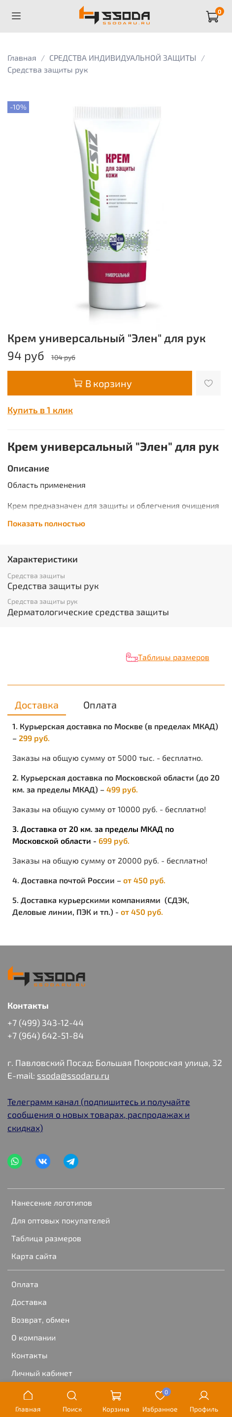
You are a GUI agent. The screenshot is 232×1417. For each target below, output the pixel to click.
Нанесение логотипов (51, 1202)
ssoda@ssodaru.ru (73, 1075)
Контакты (29, 1355)
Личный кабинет (41, 1373)
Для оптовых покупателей (60, 1220)
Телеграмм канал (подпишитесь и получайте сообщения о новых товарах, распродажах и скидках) (98, 1114)
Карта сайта (34, 1255)
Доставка (29, 1301)
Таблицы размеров (173, 657)
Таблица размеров (46, 1238)
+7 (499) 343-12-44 (45, 1022)
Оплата (24, 1284)
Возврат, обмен (40, 1319)
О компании (33, 1337)
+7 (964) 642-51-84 (45, 1035)
